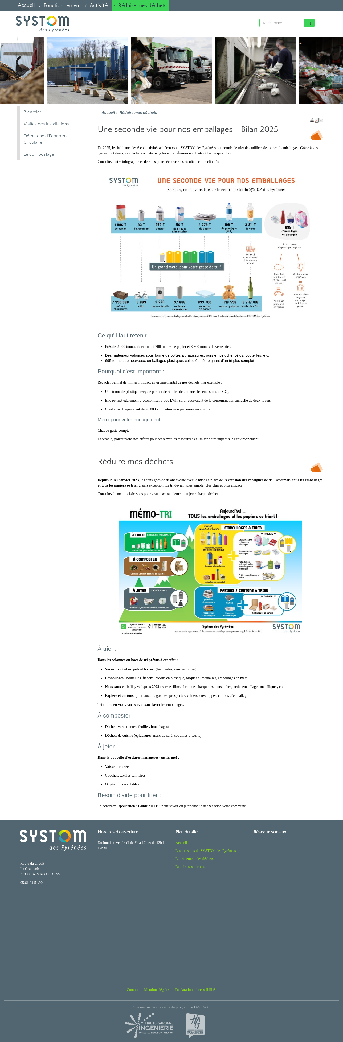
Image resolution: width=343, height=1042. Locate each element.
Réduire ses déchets (190, 867)
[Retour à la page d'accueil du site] (42, 24)
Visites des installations (46, 124)
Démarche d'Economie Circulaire (46, 139)
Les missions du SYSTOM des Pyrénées (205, 851)
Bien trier (32, 112)
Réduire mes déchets (142, 6)
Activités (99, 6)
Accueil (26, 5)
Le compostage (39, 154)
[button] (321, 120)
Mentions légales (156, 990)
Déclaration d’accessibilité (195, 990)
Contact (132, 990)
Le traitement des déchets (194, 859)
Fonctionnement (62, 6)
